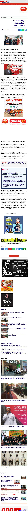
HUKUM (6, 4)
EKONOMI (11, 4)
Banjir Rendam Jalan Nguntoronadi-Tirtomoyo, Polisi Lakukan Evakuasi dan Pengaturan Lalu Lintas (10, 492)
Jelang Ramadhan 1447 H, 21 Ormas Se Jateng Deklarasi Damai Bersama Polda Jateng (12, 177)
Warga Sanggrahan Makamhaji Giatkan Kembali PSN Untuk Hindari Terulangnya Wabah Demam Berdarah (17, 324)
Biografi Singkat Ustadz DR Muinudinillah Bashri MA (12, 426)
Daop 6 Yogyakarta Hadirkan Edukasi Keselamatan (10, 345)
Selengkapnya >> (4, 477)
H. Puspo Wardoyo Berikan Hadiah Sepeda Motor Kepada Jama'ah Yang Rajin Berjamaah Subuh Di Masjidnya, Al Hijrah (13, 378)
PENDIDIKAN (23, 4)
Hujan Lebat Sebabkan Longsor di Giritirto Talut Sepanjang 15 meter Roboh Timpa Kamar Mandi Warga (14, 181)
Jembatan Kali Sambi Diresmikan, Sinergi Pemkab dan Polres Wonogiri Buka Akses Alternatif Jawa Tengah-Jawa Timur (13, 185)
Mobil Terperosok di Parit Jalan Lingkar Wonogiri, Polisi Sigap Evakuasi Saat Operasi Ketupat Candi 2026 (14, 164)
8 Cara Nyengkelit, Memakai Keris (8, 466)
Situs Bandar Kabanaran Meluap (7, 343)
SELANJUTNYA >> (14, 256)
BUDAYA (2, 4)
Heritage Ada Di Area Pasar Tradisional (15, 317)
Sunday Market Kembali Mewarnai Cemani (16, 312)
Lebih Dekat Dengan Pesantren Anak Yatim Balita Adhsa (13, 447)
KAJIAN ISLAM (17, 4)
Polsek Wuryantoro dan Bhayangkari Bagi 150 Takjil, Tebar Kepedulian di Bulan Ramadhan (13, 173)
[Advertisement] (14, 503)
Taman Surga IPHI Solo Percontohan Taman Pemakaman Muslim (13, 401)
